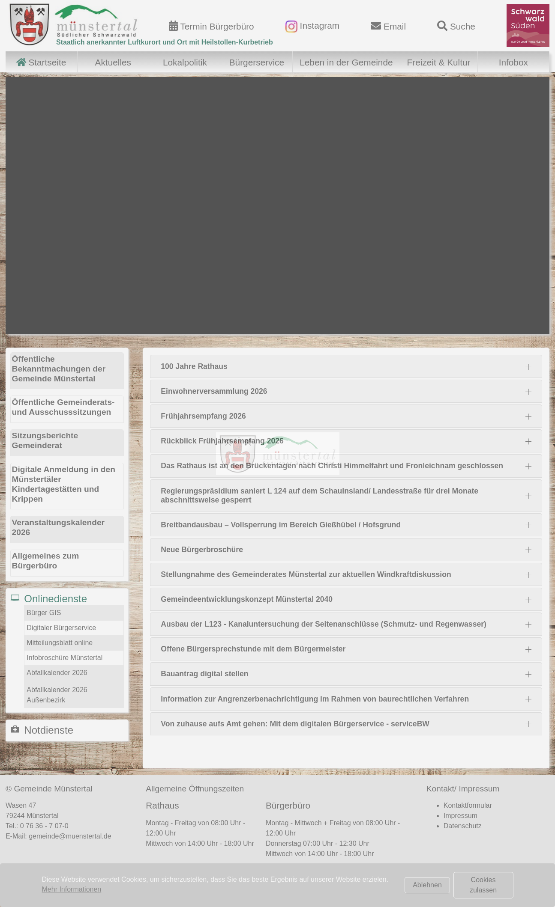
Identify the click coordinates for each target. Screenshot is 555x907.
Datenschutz (463, 826)
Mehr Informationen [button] (72, 889)
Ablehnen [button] (427, 885)
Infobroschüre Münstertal (64, 657)
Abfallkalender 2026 (57, 672)
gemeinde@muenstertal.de (70, 836)
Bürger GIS (44, 612)
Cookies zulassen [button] (483, 885)
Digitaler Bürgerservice (61, 627)
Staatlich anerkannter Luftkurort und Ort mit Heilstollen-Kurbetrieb (164, 42)
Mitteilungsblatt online (60, 642)
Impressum (460, 815)
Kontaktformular (468, 805)
